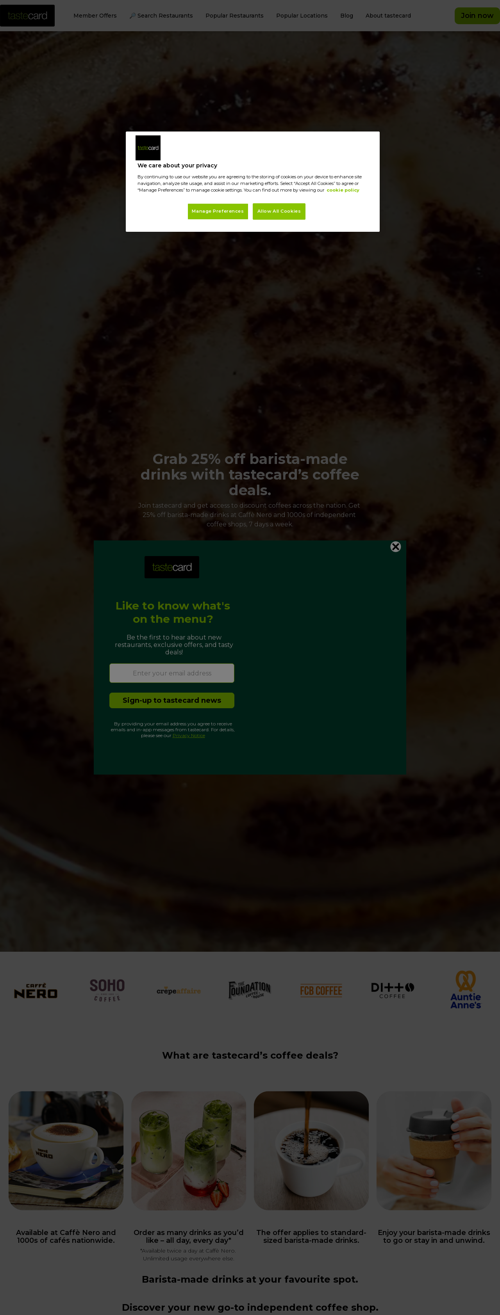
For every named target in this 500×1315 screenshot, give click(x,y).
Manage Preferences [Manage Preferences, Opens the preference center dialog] (218, 211)
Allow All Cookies (279, 211)
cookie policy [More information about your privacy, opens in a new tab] (343, 190)
